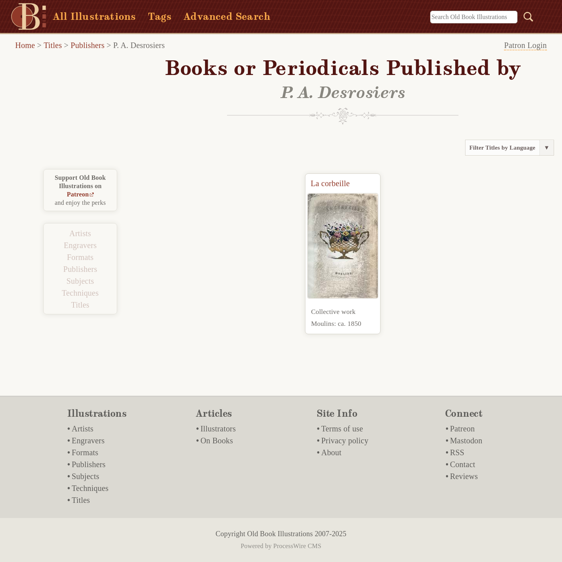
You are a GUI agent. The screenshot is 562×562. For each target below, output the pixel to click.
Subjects (80, 281)
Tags (160, 16)
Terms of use (342, 428)
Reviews (464, 476)
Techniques (80, 293)
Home (25, 45)
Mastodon (466, 440)
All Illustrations (94, 16)
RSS (457, 452)
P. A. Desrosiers (139, 45)
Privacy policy (345, 440)
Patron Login (525, 45)
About (331, 452)
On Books (217, 440)
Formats (80, 257)
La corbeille (330, 183)
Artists (80, 233)
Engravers (80, 245)
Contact (462, 464)
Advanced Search (226, 16)
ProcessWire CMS (297, 546)
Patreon (78, 194)
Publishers (87, 45)
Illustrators (218, 428)
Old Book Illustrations (280, 534)
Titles (53, 45)
